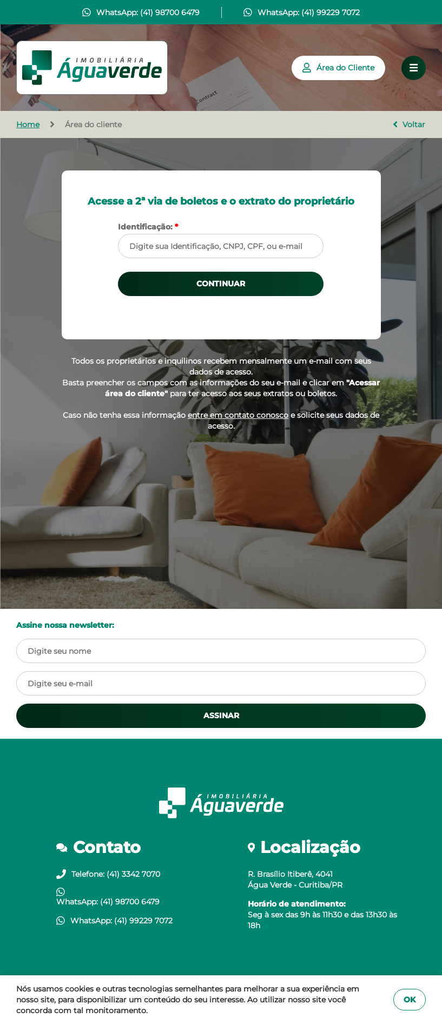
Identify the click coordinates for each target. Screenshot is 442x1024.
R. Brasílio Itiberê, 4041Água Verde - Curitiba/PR (295, 879)
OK (409, 1000)
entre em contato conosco (238, 415)
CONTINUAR (220, 283)
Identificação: (148, 226)
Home (27, 124)
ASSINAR (221, 715)
